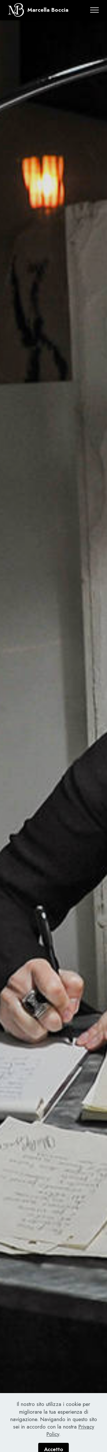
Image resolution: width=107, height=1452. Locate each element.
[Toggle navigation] (94, 10)
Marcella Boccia (47, 10)
